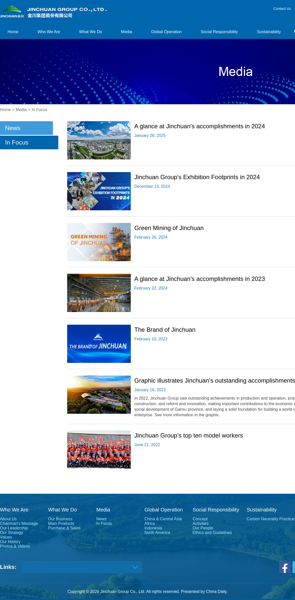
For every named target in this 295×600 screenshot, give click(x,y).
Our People (203, 528)
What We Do (90, 32)
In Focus (39, 110)
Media (126, 32)
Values (6, 537)
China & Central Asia (163, 519)
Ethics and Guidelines (212, 532)
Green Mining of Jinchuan (169, 227)
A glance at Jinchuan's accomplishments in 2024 (199, 126)
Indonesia (153, 528)
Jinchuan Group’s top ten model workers (188, 435)
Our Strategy (11, 532)
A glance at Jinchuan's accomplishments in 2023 (199, 278)
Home (13, 32)
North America (157, 532)
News (12, 128)
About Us (8, 519)
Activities (201, 523)
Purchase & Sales (64, 528)
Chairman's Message (19, 523)
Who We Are (49, 32)
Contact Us (282, 9)
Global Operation (166, 32)
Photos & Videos (15, 546)
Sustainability (269, 32)
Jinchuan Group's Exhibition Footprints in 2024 (197, 177)
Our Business (60, 519)
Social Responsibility (219, 32)
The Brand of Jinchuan (165, 329)
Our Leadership (14, 528)
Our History (10, 542)
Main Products (61, 523)
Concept (200, 519)
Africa (149, 523)
